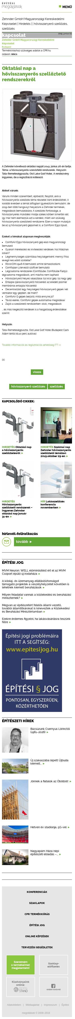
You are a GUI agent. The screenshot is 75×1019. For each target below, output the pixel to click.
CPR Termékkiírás (37, 914)
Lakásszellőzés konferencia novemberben (52, 504)
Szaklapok (37, 903)
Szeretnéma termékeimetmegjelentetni (20, 964)
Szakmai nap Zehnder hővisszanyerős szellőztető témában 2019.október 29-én (56, 452)
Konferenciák (37, 891)
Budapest (6, 47)
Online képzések (37, 936)
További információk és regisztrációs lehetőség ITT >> (31, 345)
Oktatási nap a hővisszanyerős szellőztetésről (16, 450)
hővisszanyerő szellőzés (50, 24)
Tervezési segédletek (37, 947)
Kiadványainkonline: (20, 986)
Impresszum (50, 1004)
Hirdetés (24, 24)
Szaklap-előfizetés (53, 965)
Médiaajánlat (32, 1004)
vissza (37, 372)
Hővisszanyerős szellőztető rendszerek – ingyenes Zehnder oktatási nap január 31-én (17, 510)
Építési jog (37, 925)
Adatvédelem (14, 1004)
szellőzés (8, 28)
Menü (67, 7)
